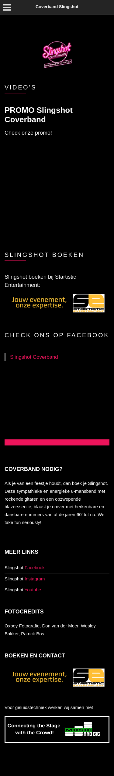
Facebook (35, 567)
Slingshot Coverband (34, 357)
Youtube (33, 589)
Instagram (35, 578)
